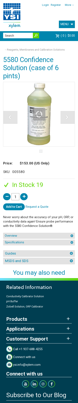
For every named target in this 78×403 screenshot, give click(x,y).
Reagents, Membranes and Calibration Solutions (36, 49)
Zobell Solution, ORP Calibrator (24, 306)
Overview (11, 236)
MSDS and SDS (16, 261)
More (68, 4)
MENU (65, 24)
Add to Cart (14, 206)
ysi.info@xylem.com (27, 365)
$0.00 (68, 35)
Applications (20, 329)
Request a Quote (37, 207)
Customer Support (27, 339)
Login (45, 4)
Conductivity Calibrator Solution (25, 296)
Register (56, 4)
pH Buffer (12, 301)
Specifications (14, 242)
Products (16, 319)
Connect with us (24, 357)
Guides (10, 253)
